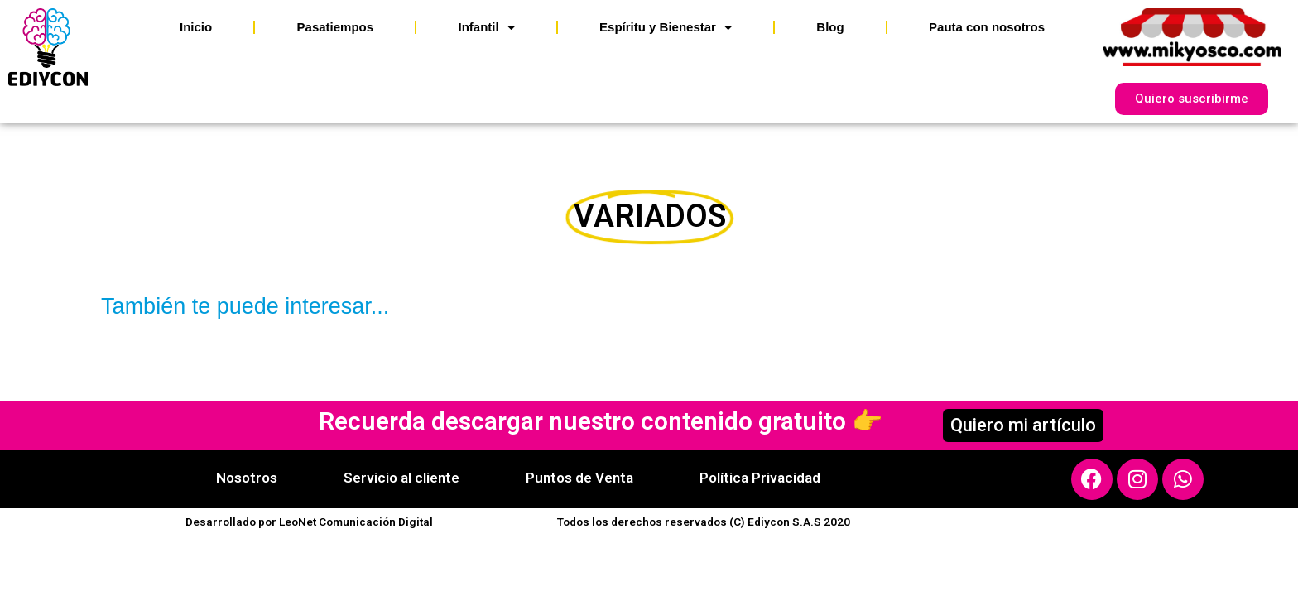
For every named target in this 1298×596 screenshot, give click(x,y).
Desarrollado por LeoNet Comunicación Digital (309, 521)
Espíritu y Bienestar (665, 27)
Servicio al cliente (401, 477)
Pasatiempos (335, 27)
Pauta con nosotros (987, 27)
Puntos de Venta (579, 477)
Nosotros (246, 477)
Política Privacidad (759, 477)
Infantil (486, 27)
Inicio (196, 27)
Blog (830, 27)
